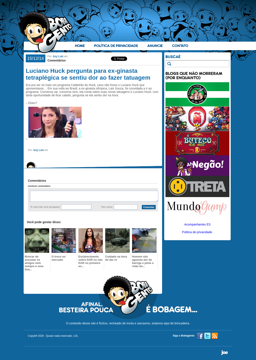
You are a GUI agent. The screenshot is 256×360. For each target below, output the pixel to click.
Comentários (56, 60)
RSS (214, 336)
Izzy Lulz (58, 56)
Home (80, 46)
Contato (180, 46)
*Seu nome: (107, 207)
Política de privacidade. (197, 232)
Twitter (207, 336)
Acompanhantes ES (197, 224)
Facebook (200, 336)
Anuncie (155, 46)
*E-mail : (45, 207)
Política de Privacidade (116, 46)
